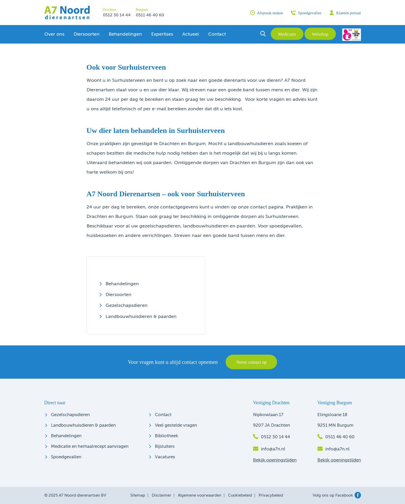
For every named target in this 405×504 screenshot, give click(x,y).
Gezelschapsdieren (126, 305)
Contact (217, 34)
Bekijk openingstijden (275, 460)
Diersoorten (86, 34)
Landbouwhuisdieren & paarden (141, 316)
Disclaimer (161, 495)
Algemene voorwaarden (199, 495)
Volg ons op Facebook (337, 495)
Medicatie (287, 34)
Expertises (162, 34)
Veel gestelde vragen (176, 425)
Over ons (54, 34)
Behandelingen (125, 34)
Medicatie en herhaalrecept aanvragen (89, 446)
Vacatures (165, 457)
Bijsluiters (165, 446)
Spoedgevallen (306, 12)
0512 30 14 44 (117, 15)
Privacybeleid (271, 495)
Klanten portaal (345, 12)
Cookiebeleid (240, 495)
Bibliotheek (166, 436)
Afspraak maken (266, 12)
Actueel (190, 34)
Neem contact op (251, 362)
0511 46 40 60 (150, 15)
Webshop (320, 34)
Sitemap (137, 495)
